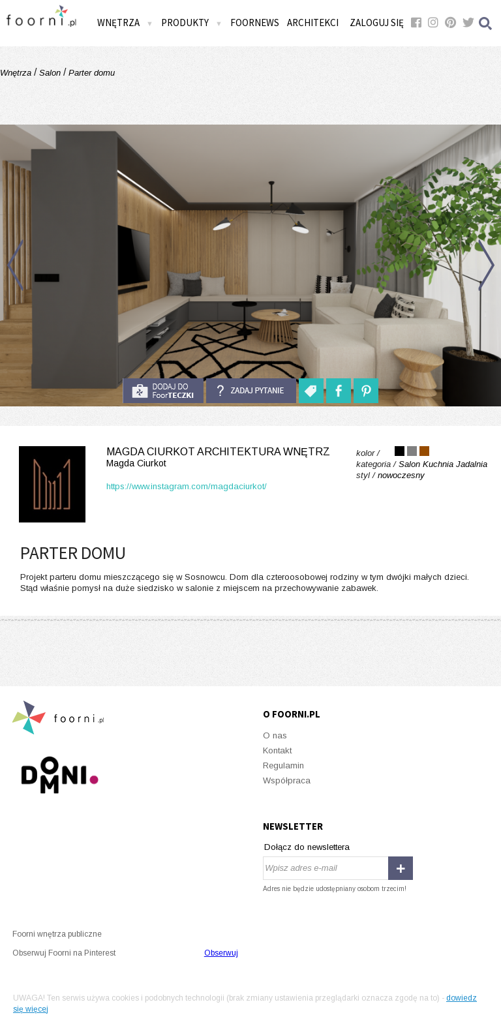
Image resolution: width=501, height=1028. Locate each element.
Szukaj (486, 23)
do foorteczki (163, 390)
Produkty (191, 22)
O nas (275, 735)
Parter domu (90, 73)
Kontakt (277, 750)
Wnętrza (125, 22)
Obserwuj (221, 953)
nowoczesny (401, 475)
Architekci (313, 22)
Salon (50, 73)
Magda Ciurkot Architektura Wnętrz (172, 457)
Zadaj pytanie (251, 390)
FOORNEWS (254, 22)
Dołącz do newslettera (307, 847)
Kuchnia (438, 464)
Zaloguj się (377, 22)
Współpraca (287, 780)
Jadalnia (471, 464)
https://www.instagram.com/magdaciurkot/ (186, 486)
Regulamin (283, 765)
